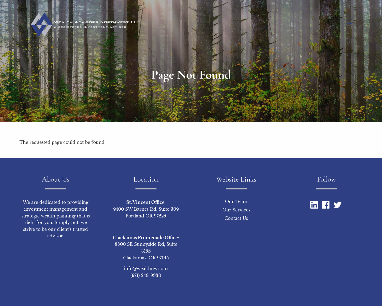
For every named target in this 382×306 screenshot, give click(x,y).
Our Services (236, 209)
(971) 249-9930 (145, 275)
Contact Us (236, 218)
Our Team (236, 201)
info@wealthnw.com (146, 268)
